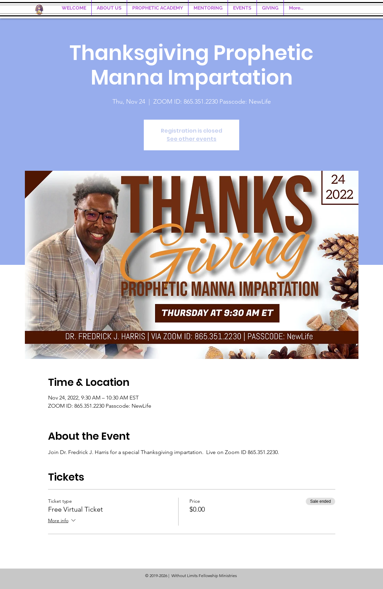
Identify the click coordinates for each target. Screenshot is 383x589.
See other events (191, 139)
